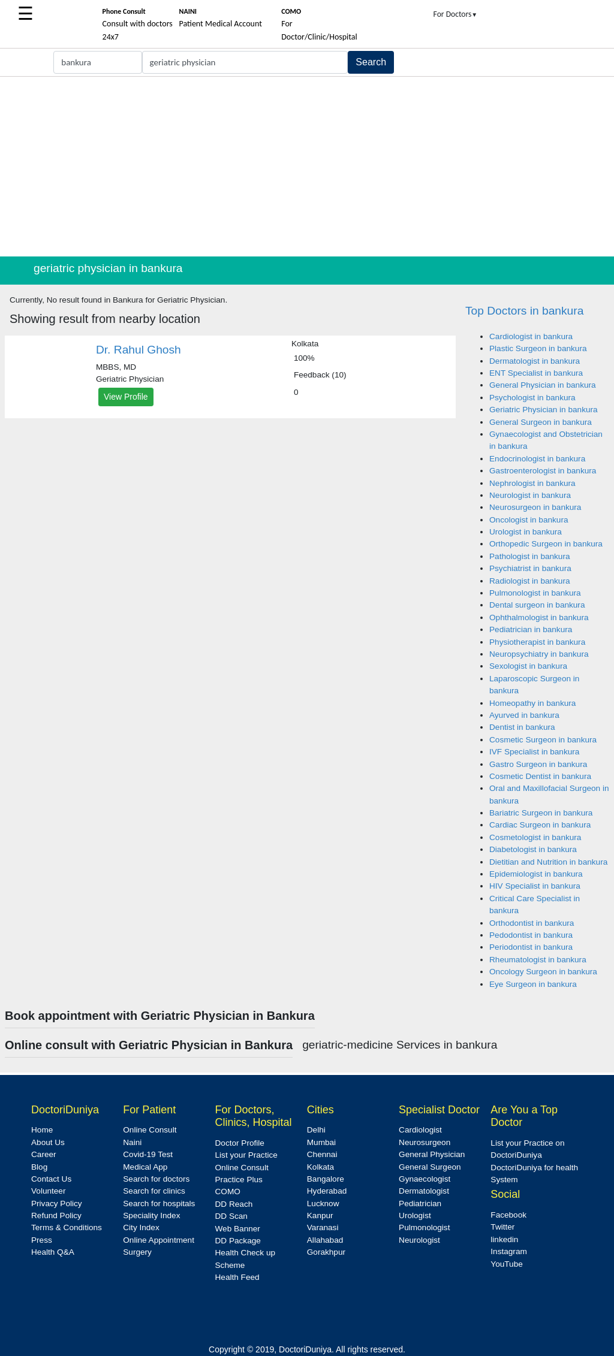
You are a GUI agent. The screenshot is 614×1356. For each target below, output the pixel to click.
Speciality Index (151, 1215)
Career (43, 1154)
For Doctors (456, 14)
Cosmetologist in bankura (535, 837)
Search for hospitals (159, 1203)
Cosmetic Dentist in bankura (540, 776)
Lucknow (323, 1203)
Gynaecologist (424, 1178)
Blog (39, 1166)
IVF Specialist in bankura (534, 751)
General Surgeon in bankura (540, 422)
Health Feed (237, 1277)
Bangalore (325, 1178)
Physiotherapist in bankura (537, 642)
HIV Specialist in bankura (534, 885)
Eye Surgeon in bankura (533, 984)
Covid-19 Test (148, 1154)
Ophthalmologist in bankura (539, 617)
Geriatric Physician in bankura (543, 409)
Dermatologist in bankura (534, 361)
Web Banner (237, 1228)
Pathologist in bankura (529, 556)
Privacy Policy (56, 1203)
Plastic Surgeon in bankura (537, 348)
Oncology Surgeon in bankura (543, 971)
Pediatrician (420, 1203)
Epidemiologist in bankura (536, 873)
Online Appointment (158, 1240)
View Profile (126, 396)
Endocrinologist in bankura (537, 458)
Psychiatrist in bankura (530, 568)
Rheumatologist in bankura (537, 959)
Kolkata (320, 1166)
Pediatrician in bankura (530, 629)
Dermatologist (424, 1190)
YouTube (506, 1264)
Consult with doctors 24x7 (138, 24)
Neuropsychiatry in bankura (538, 654)
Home (42, 1129)
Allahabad (325, 1240)
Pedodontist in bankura (531, 935)
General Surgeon (430, 1166)
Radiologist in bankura (529, 580)
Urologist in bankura (525, 531)
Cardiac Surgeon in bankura (540, 824)
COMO (227, 1191)
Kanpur (320, 1215)
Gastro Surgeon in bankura (538, 764)
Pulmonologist (424, 1227)
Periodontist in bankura (531, 947)
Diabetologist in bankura (533, 849)
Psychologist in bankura (532, 397)
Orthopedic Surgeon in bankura (546, 543)
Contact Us (51, 1178)
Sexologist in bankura (528, 666)
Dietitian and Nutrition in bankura (548, 861)
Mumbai (321, 1142)
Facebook (508, 1214)
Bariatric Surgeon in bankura (540, 812)
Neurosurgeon (424, 1142)
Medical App (145, 1166)
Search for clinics (154, 1190)
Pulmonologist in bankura (535, 592)
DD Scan (231, 1216)
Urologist (415, 1215)
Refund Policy (56, 1215)
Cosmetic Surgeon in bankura (543, 739)
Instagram (508, 1251)
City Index (141, 1227)
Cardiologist (420, 1129)
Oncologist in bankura (528, 519)
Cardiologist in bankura (531, 336)
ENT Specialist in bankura (536, 373)
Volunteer (48, 1190)
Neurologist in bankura (530, 495)
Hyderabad (327, 1190)
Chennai (322, 1154)
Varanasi (323, 1227)
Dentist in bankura (522, 727)
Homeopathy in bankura (532, 703)
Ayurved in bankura (524, 715)
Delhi (316, 1129)
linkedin (504, 1239)
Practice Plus (239, 1179)
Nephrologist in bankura (532, 483)
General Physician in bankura (542, 384)
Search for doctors (156, 1178)
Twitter (502, 1226)
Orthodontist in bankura (531, 923)
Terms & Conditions (66, 1227)
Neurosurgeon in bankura (535, 507)
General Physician (432, 1154)
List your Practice (246, 1154)
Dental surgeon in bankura (537, 604)
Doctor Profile (239, 1142)
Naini (132, 1142)
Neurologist (419, 1240)
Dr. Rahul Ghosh (138, 349)
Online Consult (149, 1129)
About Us (48, 1142)
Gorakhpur (326, 1252)
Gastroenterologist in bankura (542, 470)
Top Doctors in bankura (524, 310)
